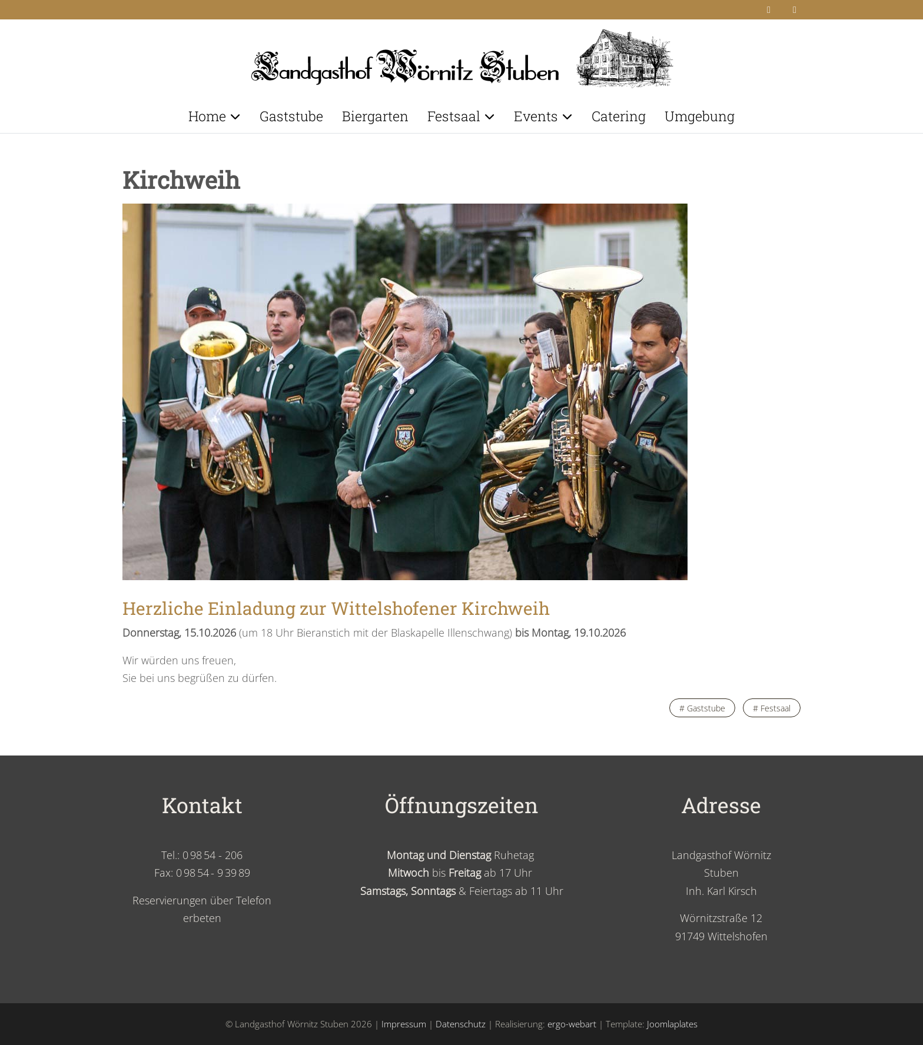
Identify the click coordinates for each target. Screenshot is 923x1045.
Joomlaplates (672, 1024)
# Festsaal (772, 708)
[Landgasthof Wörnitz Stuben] (461, 54)
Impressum (403, 1024)
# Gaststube (702, 708)
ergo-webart (571, 1024)
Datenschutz (461, 1024)
